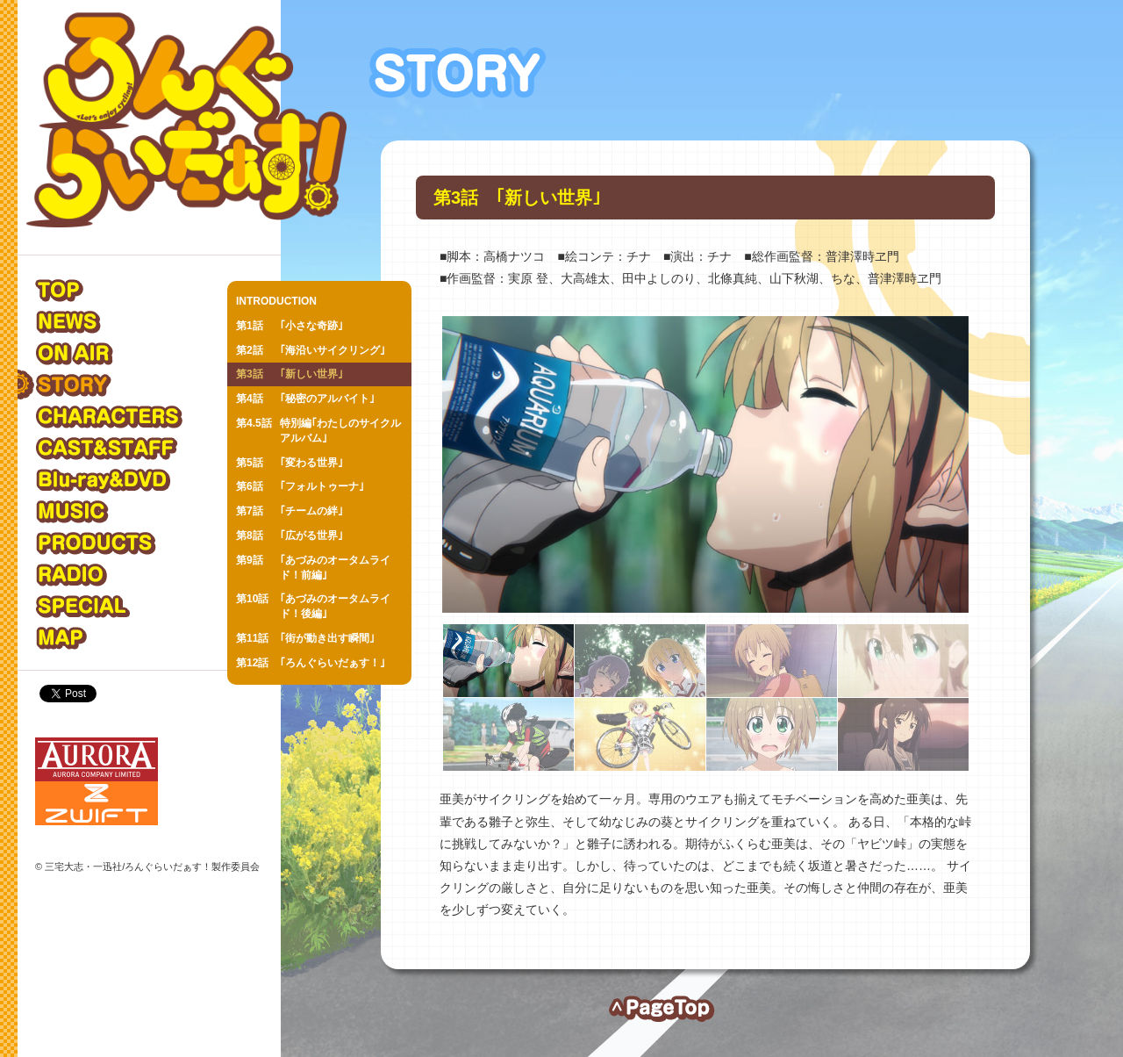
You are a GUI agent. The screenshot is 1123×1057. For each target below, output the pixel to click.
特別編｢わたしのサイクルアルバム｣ (318, 430)
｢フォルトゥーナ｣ (300, 486)
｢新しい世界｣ (289, 374)
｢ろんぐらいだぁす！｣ (310, 663)
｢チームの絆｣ (289, 511)
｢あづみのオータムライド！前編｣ (313, 567)
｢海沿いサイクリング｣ (310, 350)
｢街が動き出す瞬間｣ (305, 638)
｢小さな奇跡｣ (289, 326)
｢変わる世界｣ (289, 463)
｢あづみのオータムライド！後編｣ (313, 606)
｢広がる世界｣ (289, 535)
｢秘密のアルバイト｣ (305, 399)
